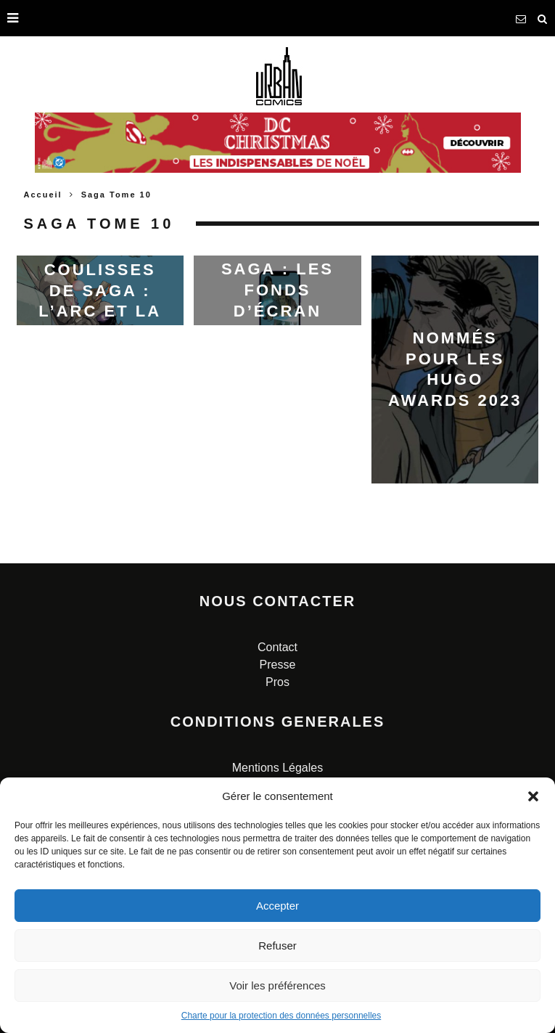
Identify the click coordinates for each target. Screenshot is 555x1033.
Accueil (43, 194)
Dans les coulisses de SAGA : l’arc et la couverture (100, 290)
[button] (533, 796)
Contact (277, 647)
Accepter (277, 905)
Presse (278, 664)
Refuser (277, 945)
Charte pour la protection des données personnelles (281, 1015)
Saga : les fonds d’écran (277, 289)
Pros (277, 682)
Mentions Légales (277, 768)
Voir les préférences (277, 985)
